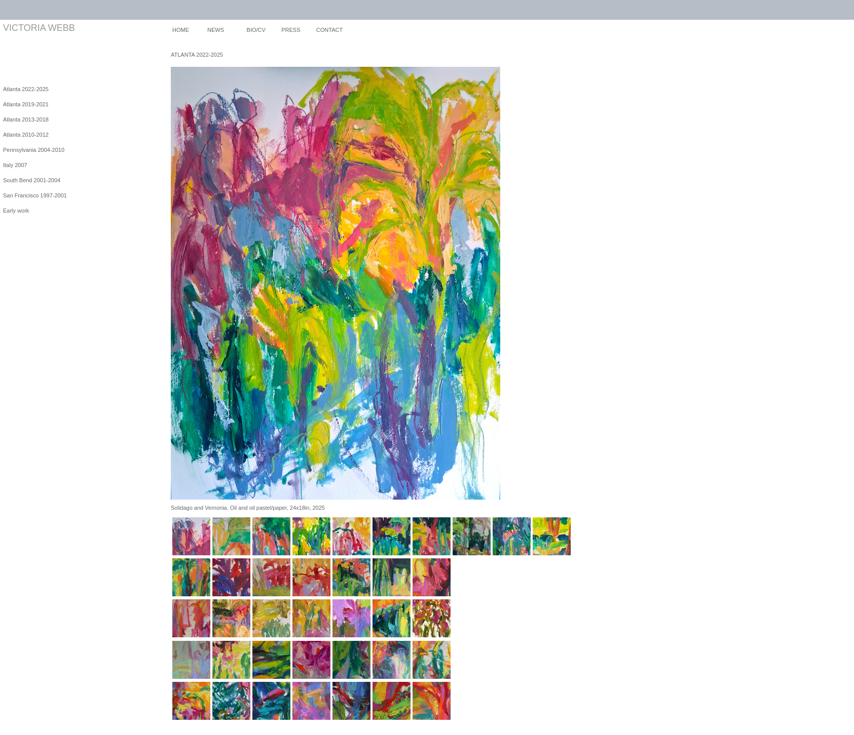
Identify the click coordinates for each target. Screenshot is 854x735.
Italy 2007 (15, 165)
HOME (180, 30)
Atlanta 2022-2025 (26, 89)
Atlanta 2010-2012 (26, 135)
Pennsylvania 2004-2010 (33, 150)
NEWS (215, 30)
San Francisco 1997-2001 (35, 195)
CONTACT (329, 30)
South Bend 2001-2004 (31, 180)
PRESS (290, 30)
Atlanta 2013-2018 (26, 119)
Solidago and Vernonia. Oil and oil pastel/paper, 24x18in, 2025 (248, 508)
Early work (16, 211)
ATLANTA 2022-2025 (197, 55)
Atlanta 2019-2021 (26, 104)
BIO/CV (256, 30)
